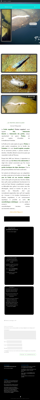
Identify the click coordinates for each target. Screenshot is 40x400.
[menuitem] (1, 1)
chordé (16, 148)
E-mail (5, 344)
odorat (11, 188)
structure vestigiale (23, 177)
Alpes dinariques (20, 167)
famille (5, 140)
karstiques (9, 167)
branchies (6, 208)
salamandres (24, 160)
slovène (4, 153)
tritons (15, 160)
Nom (5, 341)
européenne (13, 146)
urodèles (20, 138)
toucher (18, 188)
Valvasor (17, 158)
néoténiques (14, 202)
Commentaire (7, 329)
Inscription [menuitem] (9, 1)
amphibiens (11, 197)
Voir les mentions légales (11, 231)
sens (25, 186)
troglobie (20, 148)
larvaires (18, 206)
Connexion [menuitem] (5, 1)
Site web (5, 348)
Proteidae (12, 140)
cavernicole (16, 163)
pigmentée (13, 193)
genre (17, 136)
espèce (10, 138)
